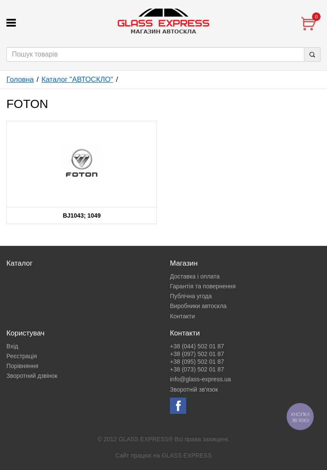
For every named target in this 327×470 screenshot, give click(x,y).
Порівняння (22, 365)
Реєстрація (21, 356)
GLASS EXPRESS (187, 455)
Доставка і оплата (195, 276)
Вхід (12, 346)
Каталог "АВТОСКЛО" (77, 79)
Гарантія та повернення (203, 286)
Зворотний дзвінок (31, 375)
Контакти (182, 316)
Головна (20, 79)
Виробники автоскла (198, 305)
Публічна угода (191, 296)
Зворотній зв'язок (194, 389)
